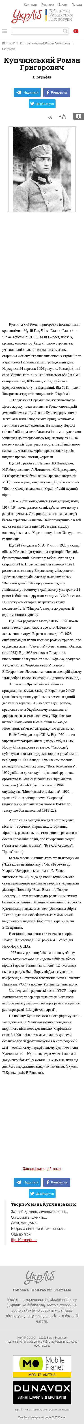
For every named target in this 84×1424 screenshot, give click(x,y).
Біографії (8, 43)
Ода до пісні (21, 1234)
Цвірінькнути (42, 104)
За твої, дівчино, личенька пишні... (39, 1212)
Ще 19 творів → (24, 1240)
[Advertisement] (42, 277)
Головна (21, 1290)
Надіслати (27, 92)
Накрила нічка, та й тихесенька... (38, 1229)
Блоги (62, 4)
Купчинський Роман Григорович (48, 43)
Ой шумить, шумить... (29, 1217)
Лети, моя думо (24, 1223)
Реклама (47, 4)
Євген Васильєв (57, 1337)
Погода (76, 4)
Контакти (30, 4)
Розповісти (57, 92)
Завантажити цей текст (42, 1169)
